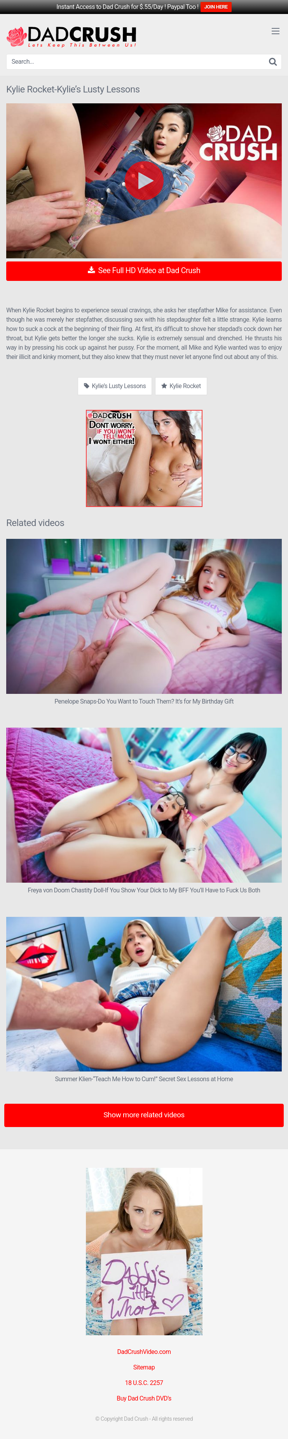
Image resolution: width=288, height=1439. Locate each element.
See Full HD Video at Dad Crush (144, 270)
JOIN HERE (216, 7)
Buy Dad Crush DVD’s (144, 1398)
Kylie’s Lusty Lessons (115, 386)
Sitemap (144, 1367)
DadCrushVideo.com (144, 1351)
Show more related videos (144, 1114)
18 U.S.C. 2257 (144, 1383)
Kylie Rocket (181, 386)
